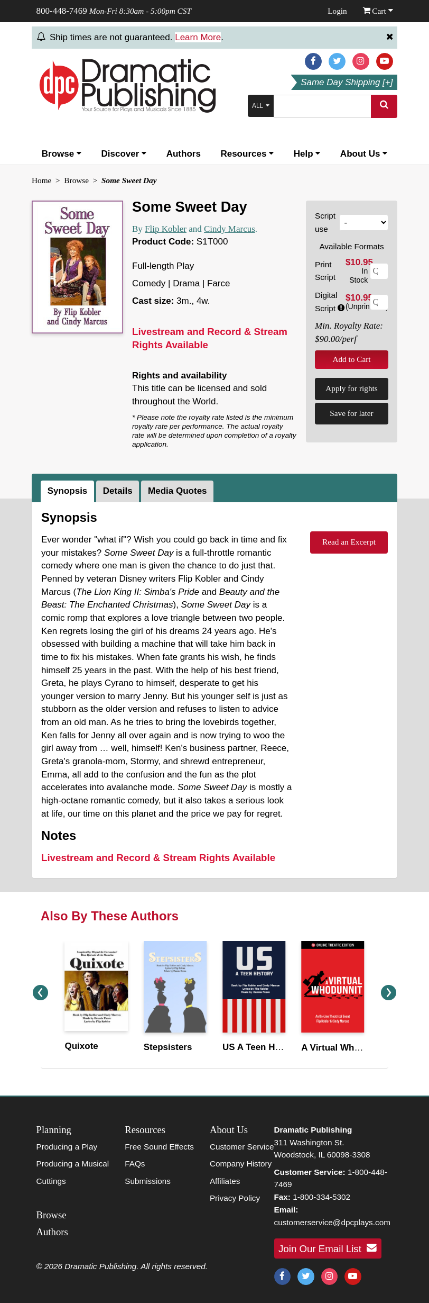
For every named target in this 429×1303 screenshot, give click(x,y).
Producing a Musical (72, 1163)
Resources (247, 154)
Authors (183, 154)
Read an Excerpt (349, 541)
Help (307, 154)
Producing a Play (67, 1146)
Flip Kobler (165, 229)
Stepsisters (168, 1047)
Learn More (198, 37)
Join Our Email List (327, 1248)
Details (118, 491)
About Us (363, 154)
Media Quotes (177, 491)
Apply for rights (351, 388)
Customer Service (242, 1146)
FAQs (135, 1163)
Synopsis (68, 491)
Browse (61, 154)
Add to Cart (351, 359)
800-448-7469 (61, 11)
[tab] (68, 492)
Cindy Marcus (229, 229)
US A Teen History (261, 1047)
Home (41, 180)
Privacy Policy (235, 1197)
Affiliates (225, 1181)
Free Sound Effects (159, 1146)
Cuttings (51, 1181)
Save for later (351, 413)
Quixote (81, 1046)
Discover (124, 154)
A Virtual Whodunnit (344, 1048)
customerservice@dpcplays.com (332, 1222)
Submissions (148, 1181)
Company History (241, 1163)
